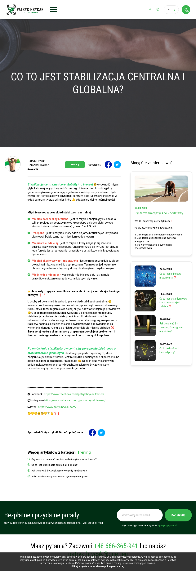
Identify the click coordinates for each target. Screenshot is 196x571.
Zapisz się (178, 515)
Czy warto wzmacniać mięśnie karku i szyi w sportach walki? (63, 459)
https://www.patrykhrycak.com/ (57, 406)
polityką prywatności (169, 525)
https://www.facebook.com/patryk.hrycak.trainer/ (74, 394)
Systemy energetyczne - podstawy (159, 213)
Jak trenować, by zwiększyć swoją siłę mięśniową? (59, 470)
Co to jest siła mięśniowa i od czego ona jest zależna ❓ (173, 302)
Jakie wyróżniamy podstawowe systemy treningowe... (60, 476)
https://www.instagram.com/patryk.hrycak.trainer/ (74, 400)
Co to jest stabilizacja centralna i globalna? (54, 464)
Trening (75, 164)
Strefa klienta (186, 9)
